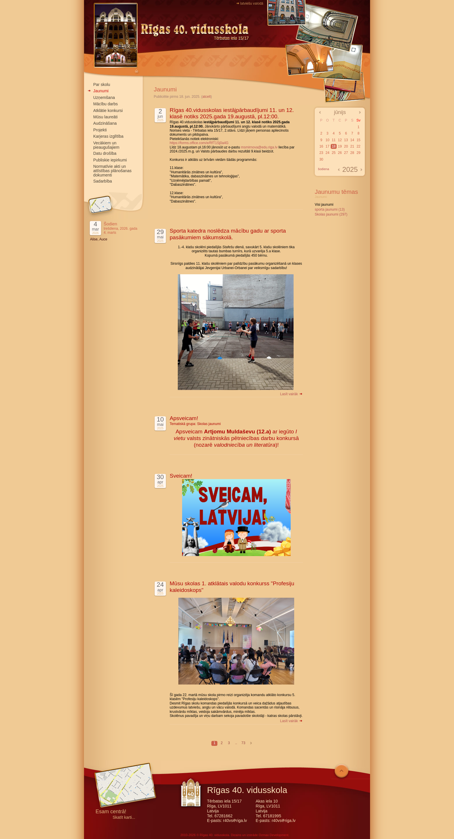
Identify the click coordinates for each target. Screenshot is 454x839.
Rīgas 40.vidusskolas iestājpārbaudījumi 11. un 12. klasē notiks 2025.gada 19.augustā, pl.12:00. (232, 113)
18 (334, 146)
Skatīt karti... (124, 817)
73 (243, 743)
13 (346, 140)
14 (352, 140)
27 (346, 153)
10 (327, 140)
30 (321, 159)
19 (340, 146)
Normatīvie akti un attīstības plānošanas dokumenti (112, 170)
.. (236, 743)
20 (346, 146)
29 (358, 153)
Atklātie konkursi (108, 110)
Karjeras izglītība (108, 136)
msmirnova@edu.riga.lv (259, 147)
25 (334, 153)
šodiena (323, 169)
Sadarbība (102, 181)
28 (352, 153)
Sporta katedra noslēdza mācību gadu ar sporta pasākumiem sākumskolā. (228, 234)
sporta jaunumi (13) (330, 209)
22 (358, 146)
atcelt (206, 97)
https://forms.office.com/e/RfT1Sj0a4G (199, 143)
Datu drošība (104, 153)
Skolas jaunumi (209, 424)
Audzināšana (105, 123)
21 (352, 146)
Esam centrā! (111, 811)
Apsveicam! (184, 418)
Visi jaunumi (324, 205)
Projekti (100, 130)
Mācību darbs (105, 104)
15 (358, 140)
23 (321, 153)
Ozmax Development (273, 835)
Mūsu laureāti (105, 117)
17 (327, 146)
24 (327, 153)
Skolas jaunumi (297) (331, 214)
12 (340, 140)
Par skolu (101, 84)
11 (334, 140)
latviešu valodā (251, 3)
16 (321, 146)
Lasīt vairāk (291, 394)
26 (340, 153)
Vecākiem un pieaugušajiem (106, 145)
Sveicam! (181, 476)
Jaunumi (101, 91)
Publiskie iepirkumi (110, 160)
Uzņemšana (104, 97)
